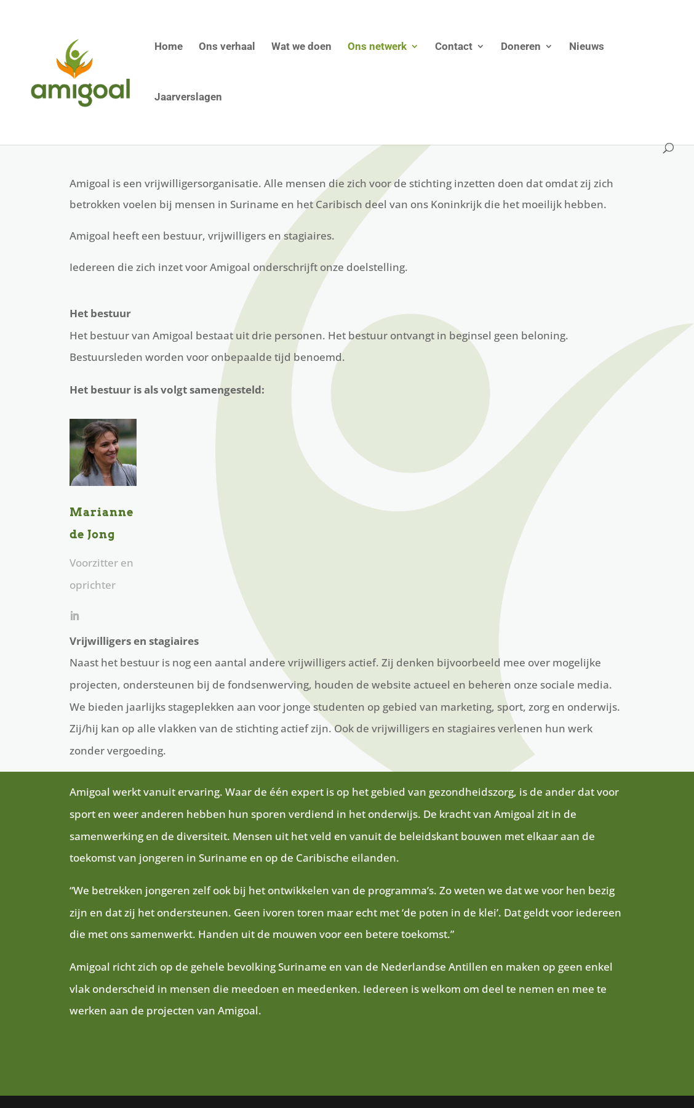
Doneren (521, 47)
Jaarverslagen (188, 97)
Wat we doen (301, 47)
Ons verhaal (227, 47)
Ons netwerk (377, 47)
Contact (454, 47)
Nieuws (586, 47)
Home (168, 47)
